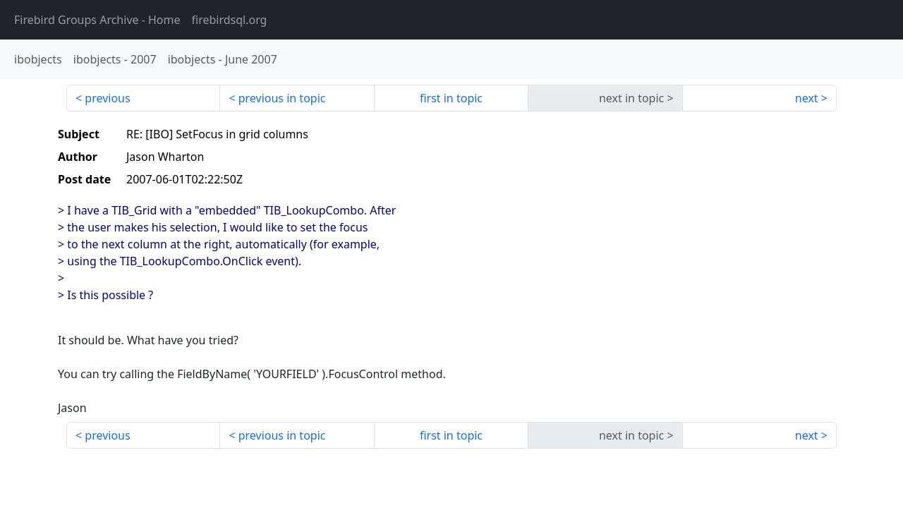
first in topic (451, 98)
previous (107, 98)
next (806, 98)
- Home (97, 20)
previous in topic (282, 98)
